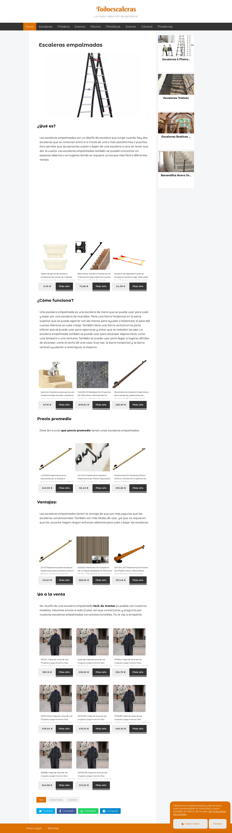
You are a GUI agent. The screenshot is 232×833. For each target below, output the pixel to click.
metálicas (113, 26)
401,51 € (47, 580)
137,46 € (121, 580)
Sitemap (53, 828)
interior (131, 26)
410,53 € (84, 728)
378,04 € (47, 728)
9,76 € (47, 286)
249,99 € (47, 488)
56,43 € (83, 488)
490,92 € (120, 728)
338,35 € (84, 672)
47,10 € (47, 404)
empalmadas (56, 800)
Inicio (30, 26)
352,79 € (121, 672)
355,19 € (47, 672)
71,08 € (83, 286)
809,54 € (83, 404)
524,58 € (47, 785)
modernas (165, 26)
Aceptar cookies (190, 824)
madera (64, 26)
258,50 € (84, 580)
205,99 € (121, 404)
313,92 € (84, 785)
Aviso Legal (33, 828)
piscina (96, 26)
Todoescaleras (116, 9)
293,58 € (121, 488)
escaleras (72, 800)
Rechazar (217, 824)
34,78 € (120, 286)
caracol (146, 26)
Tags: (41, 800)
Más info (64, 286)
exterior (80, 26)
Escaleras (46, 26)
